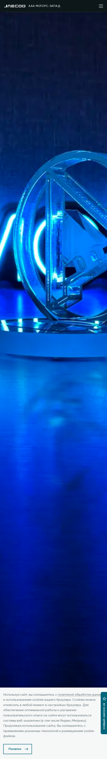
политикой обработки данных (81, 694)
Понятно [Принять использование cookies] (14, 749)
